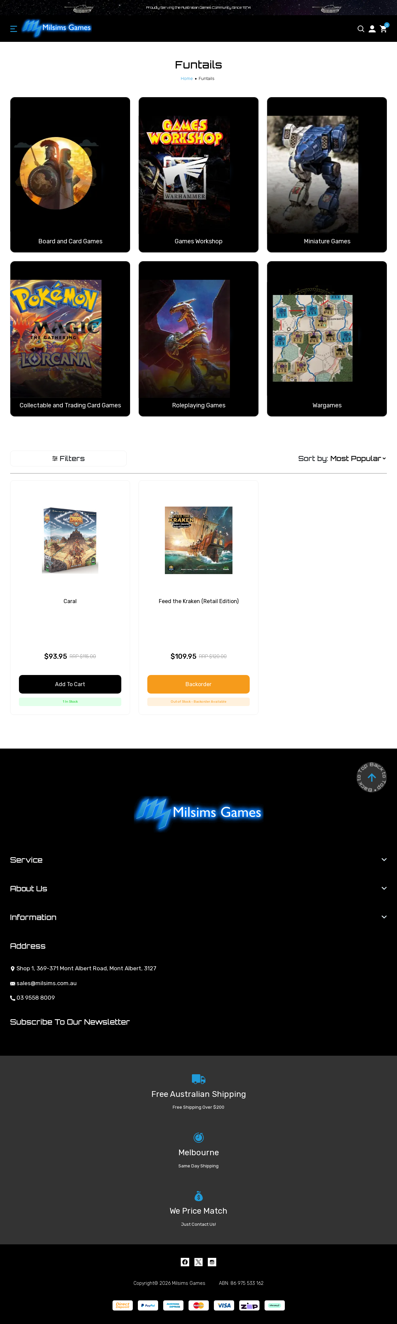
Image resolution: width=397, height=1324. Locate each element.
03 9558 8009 (32, 997)
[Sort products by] (358, 458)
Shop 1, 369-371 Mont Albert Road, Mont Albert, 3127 (83, 968)
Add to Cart (70, 684)
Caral (70, 601)
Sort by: (313, 458)
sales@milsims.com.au (43, 983)
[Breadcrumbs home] (187, 78)
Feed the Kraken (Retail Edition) (199, 601)
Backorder (198, 684)
